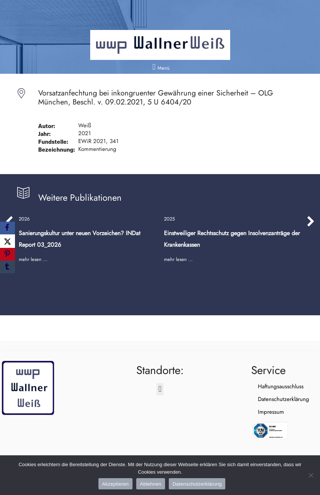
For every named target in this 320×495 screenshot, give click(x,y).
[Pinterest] (7, 254)
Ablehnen (150, 484)
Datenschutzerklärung (276, 399)
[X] (7, 241)
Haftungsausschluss (274, 386)
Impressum (264, 412)
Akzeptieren (115, 484)
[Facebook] (7, 228)
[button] (160, 67)
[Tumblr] (7, 267)
